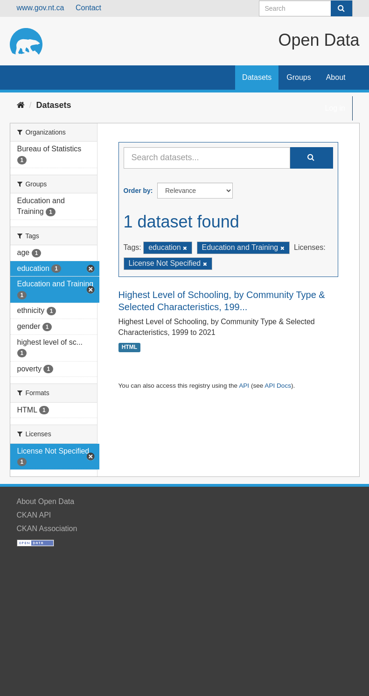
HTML (129, 347)
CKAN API (34, 515)
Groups (298, 77)
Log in (335, 108)
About (336, 77)
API (244, 385)
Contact (88, 8)
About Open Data (46, 501)
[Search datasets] (306, 8)
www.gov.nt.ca (40, 8)
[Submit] (341, 8)
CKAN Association (47, 529)
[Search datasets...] (207, 158)
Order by (137, 190)
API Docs (278, 385)
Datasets (257, 77)
